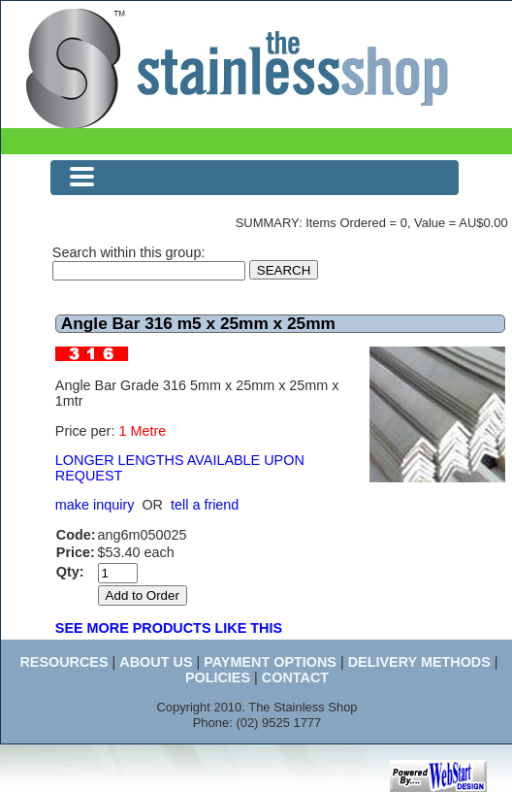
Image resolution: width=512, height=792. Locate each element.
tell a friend (205, 504)
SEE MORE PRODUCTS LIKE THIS (168, 628)
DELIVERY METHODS (419, 662)
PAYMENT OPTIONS (270, 662)
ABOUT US (155, 662)
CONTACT (295, 677)
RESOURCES (63, 662)
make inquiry (95, 504)
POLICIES (217, 677)
